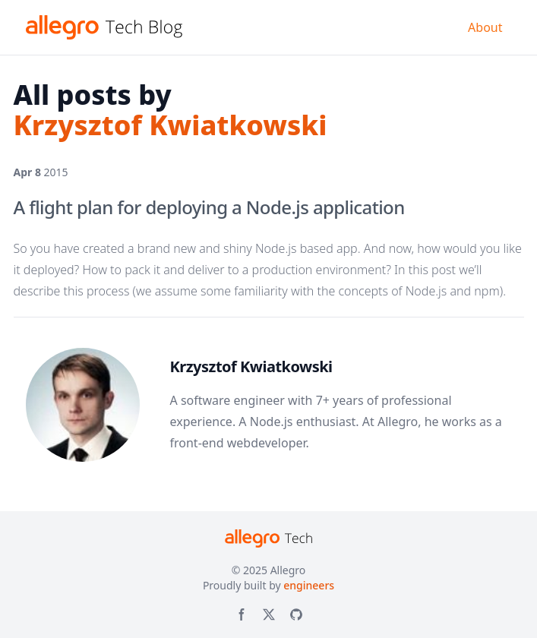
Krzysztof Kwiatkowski (251, 366)
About (485, 27)
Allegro (288, 570)
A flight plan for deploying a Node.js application (209, 207)
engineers (308, 585)
